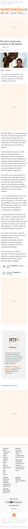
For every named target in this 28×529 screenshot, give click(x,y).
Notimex (7, 70)
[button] (2, 13)
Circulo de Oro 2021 (5, 50)
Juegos (7, 13)
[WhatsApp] (14, 273)
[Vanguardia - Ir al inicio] (14, 10)
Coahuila (13, 13)
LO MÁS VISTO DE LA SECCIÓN (9, 385)
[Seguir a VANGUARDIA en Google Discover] (4, 47)
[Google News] (14, 266)
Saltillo (20, 13)
